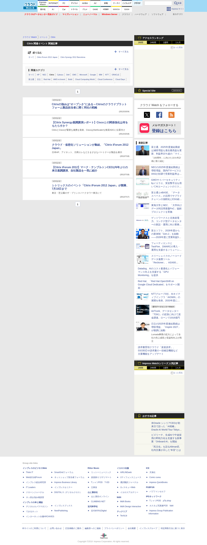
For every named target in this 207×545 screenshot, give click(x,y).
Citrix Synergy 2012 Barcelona (72, 57)
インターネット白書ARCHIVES (40, 516)
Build (70, 79)
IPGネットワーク (154, 496)
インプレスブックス (63, 505)
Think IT (29, 472)
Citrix (51, 75)
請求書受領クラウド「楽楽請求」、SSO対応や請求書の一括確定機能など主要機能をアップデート (158, 350)
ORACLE (115, 75)
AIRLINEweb (126, 472)
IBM (100, 75)
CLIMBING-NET (98, 501)
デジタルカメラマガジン (37, 506)
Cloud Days (120, 79)
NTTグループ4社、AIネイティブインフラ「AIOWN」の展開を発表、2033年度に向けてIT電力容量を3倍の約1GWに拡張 (165, 300)
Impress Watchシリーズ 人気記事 (160, 363)
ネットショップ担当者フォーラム (69, 477)
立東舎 (94, 487)
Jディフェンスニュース (130, 477)
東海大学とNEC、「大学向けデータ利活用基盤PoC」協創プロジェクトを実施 (166, 208)
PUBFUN (150, 487)
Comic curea (155, 477)
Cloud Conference (105, 79)
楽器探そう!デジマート (101, 477)
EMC (74, 75)
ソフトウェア (157, 14)
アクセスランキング (152, 38)
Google (93, 75)
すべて (31, 57)
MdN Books (125, 501)
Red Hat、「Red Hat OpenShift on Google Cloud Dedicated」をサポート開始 (159, 284)
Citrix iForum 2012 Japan (47, 57)
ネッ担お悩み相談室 (35, 497)
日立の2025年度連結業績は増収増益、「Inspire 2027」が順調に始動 (165, 327)
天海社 (152, 472)
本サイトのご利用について (34, 528)
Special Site (149, 90)
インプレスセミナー (63, 487)
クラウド (126, 14)
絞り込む (37, 53)
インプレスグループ (148, 528)
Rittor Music (93, 468)
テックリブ (122, 511)
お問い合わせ (56, 528)
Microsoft (83, 75)
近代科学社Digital (99, 511)
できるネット (32, 511)
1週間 (165, 42)
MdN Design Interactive (130, 506)
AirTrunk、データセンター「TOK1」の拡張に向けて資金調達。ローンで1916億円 (166, 314)
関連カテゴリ (38, 70)
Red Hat (47, 79)
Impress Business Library (65, 482)
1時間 (140, 42)
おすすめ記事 (149, 416)
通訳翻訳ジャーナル (129, 482)
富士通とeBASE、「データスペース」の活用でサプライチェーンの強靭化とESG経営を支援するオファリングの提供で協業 (166, 199)
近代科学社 (93, 506)
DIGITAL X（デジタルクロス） (68, 492)
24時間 (153, 42)
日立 (39, 79)
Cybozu (60, 75)
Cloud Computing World (85, 79)
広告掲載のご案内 (73, 528)
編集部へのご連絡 (93, 528)
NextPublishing (61, 511)
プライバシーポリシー (114, 528)
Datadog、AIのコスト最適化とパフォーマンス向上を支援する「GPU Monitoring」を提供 (158, 271)
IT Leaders (31, 487)
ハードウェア (141, 14)
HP (38, 75)
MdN (119, 497)
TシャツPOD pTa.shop (160, 501)
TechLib (123, 515)
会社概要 (132, 528)
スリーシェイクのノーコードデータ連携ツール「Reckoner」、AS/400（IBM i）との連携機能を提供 (166, 262)
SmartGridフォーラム (64, 472)
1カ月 (178, 42)
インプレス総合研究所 (36, 482)
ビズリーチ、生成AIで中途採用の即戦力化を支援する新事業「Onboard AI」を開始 (166, 438)
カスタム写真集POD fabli (161, 505)
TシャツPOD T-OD (100, 482)
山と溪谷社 (93, 492)
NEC (44, 75)
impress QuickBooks (158, 482)
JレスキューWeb (127, 487)
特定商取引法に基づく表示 (173, 528)
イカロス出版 (123, 468)
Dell (67, 75)
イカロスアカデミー (129, 492)
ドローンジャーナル (35, 492)
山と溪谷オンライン (100, 496)
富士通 (31, 79)
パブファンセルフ (157, 491)
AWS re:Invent (59, 79)
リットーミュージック (101, 472)
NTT (107, 75)
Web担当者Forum (34, 477)
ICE (147, 468)
